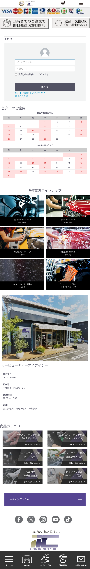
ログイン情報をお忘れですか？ (30, 92)
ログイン (45, 87)
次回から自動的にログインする (33, 74)
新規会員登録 (21, 96)
